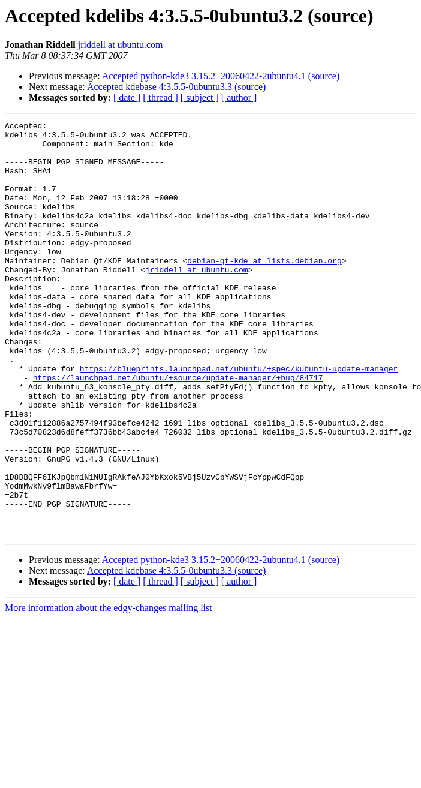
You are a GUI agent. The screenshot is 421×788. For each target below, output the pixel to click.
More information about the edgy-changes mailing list (108, 690)
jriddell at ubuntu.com (120, 45)
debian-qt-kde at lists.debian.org (264, 289)
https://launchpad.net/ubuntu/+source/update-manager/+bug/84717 (178, 429)
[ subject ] (200, 97)
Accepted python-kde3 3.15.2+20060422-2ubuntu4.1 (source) (221, 76)
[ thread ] (160, 97)
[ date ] (126, 97)
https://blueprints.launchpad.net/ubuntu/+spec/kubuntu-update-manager (239, 419)
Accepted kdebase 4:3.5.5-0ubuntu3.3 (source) (176, 87)
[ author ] (239, 97)
